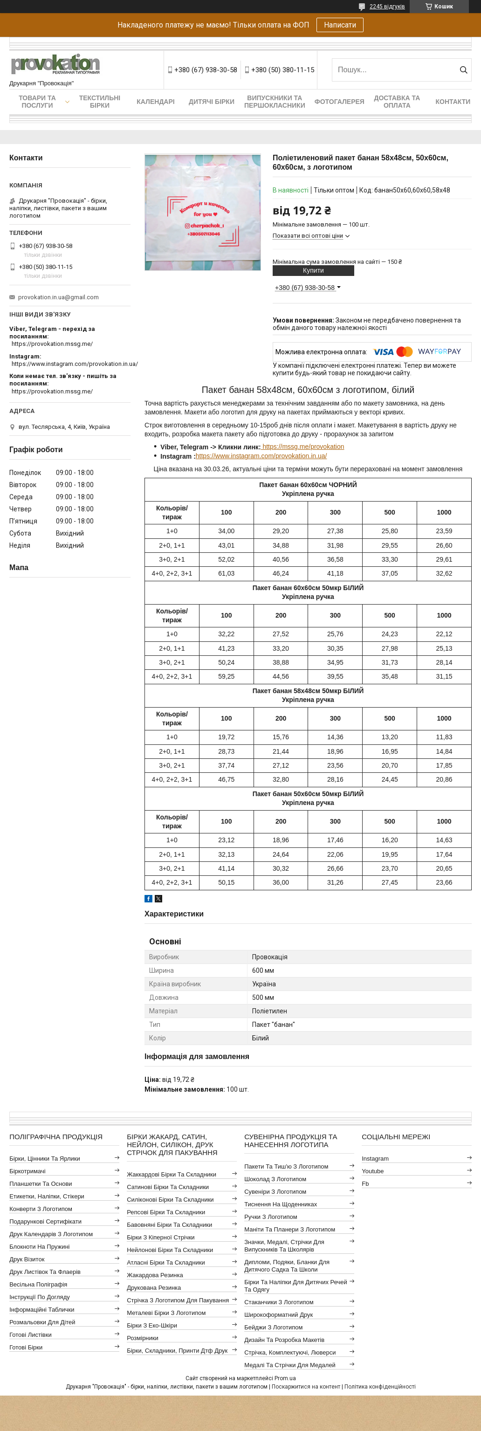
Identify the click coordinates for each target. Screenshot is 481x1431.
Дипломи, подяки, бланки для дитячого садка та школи (287, 1266)
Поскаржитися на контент (306, 1386)
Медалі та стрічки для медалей (290, 1365)
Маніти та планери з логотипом (289, 1229)
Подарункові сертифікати (45, 1221)
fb (365, 1183)
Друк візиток (26, 1259)
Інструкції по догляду (39, 1296)
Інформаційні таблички (41, 1309)
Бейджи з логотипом (273, 1327)
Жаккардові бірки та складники (171, 1174)
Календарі (155, 101)
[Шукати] (463, 70)
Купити (313, 270)
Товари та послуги (37, 101)
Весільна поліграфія (38, 1284)
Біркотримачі (27, 1171)
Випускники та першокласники (274, 101)
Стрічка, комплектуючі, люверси (290, 1352)
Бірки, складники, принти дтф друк (177, 1350)
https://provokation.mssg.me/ (52, 343)
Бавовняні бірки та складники (169, 1224)
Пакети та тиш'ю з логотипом (286, 1166)
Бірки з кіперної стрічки (160, 1237)
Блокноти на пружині (39, 1246)
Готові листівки (30, 1334)
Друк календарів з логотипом (51, 1234)
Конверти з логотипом (40, 1208)
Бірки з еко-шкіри (152, 1325)
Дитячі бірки (211, 101)
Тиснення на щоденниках (280, 1204)
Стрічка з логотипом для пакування (178, 1300)
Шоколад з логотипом (275, 1179)
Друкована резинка (154, 1287)
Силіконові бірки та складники (170, 1199)
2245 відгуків (387, 6)
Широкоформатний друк (278, 1314)
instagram (375, 1158)
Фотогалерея (339, 101)
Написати (340, 25)
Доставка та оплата (397, 101)
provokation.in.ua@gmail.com (58, 297)
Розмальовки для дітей (42, 1322)
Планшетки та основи (40, 1183)
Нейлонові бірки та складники (170, 1249)
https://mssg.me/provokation (302, 446)
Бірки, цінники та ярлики (44, 1158)
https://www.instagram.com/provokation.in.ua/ (261, 456)
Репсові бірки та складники (166, 1212)
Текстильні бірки (100, 101)
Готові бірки (25, 1347)
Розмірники (142, 1338)
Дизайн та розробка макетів (284, 1339)
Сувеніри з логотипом (275, 1191)
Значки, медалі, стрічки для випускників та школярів (284, 1245)
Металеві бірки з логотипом (166, 1312)
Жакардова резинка (155, 1275)
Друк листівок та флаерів (45, 1271)
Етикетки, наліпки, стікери (46, 1196)
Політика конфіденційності (380, 1386)
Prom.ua (285, 1378)
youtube (373, 1171)
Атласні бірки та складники (166, 1262)
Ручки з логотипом (270, 1216)
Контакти (452, 101)
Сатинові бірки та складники (168, 1186)
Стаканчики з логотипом (278, 1302)
